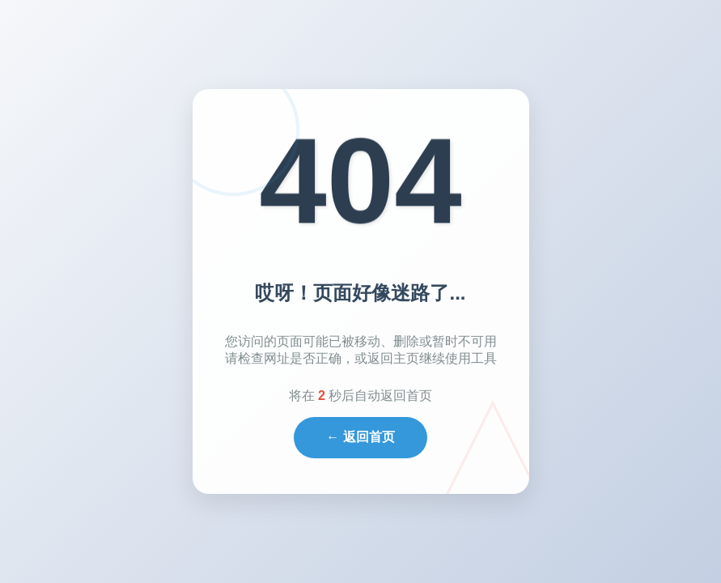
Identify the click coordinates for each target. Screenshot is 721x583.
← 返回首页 (360, 437)
